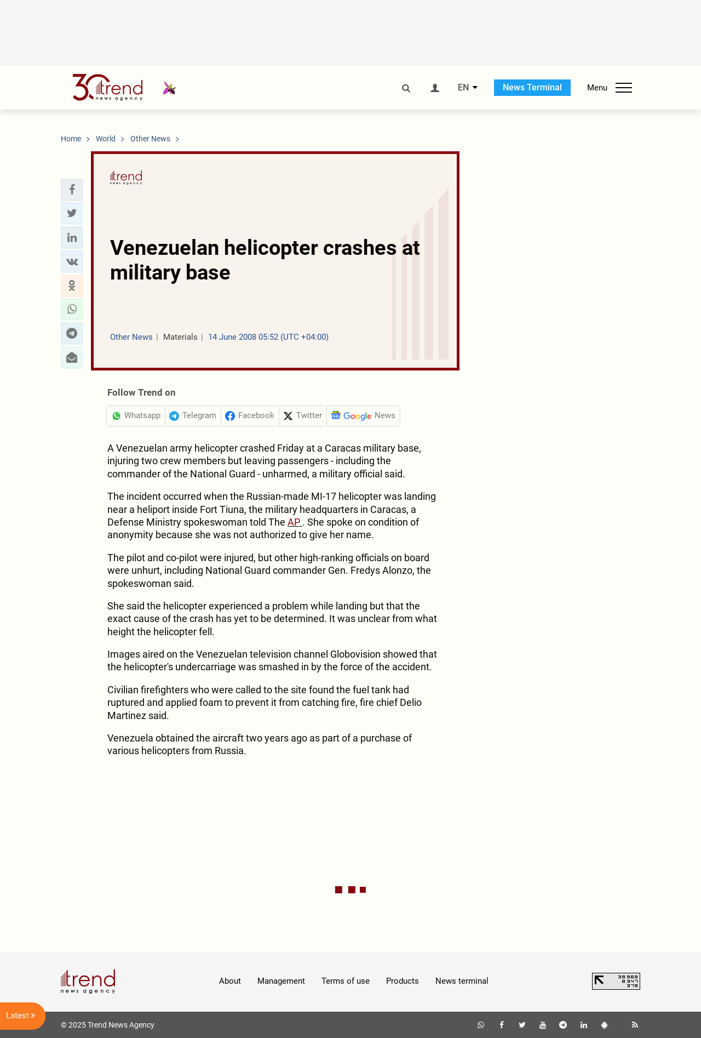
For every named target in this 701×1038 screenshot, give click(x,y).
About (230, 981)
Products (402, 981)
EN (463, 87)
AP (295, 522)
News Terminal (532, 87)
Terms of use (345, 981)
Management (281, 981)
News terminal (462, 981)
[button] (71, 189)
